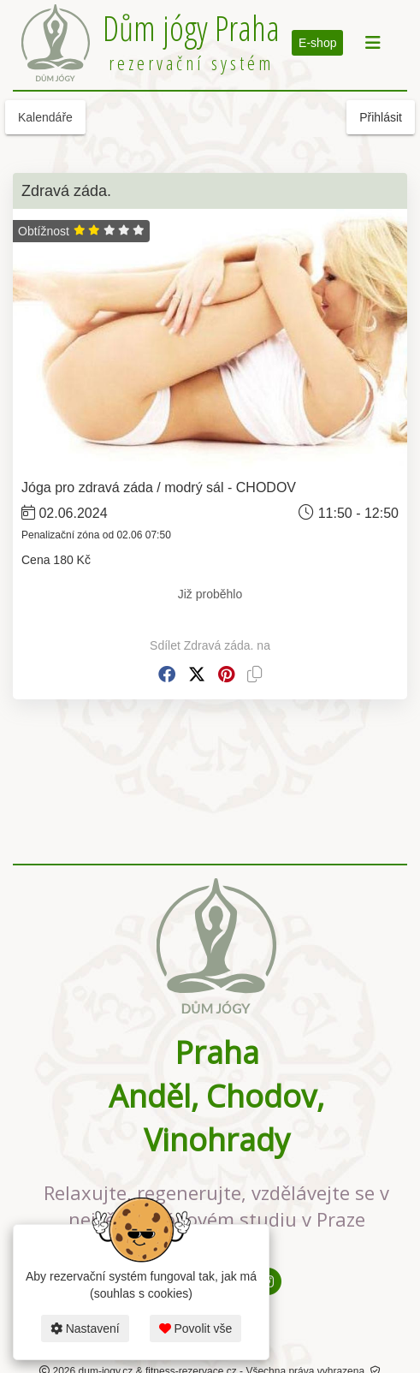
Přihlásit (380, 117)
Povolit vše (196, 1328)
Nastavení (85, 1328)
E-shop (317, 43)
